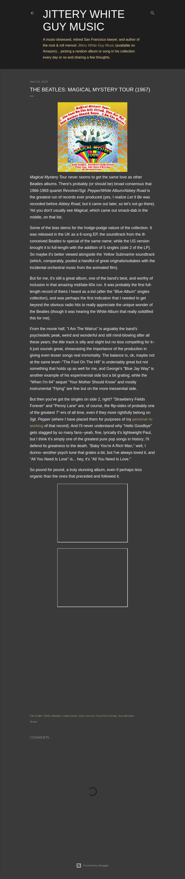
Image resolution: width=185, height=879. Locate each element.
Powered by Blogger (92, 865)
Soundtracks (126, 715)
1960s (47, 715)
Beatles (56, 715)
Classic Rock (69, 715)
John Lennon (87, 715)
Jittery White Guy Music (96, 45)
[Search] (152, 12)
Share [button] (33, 721)
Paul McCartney (106, 715)
